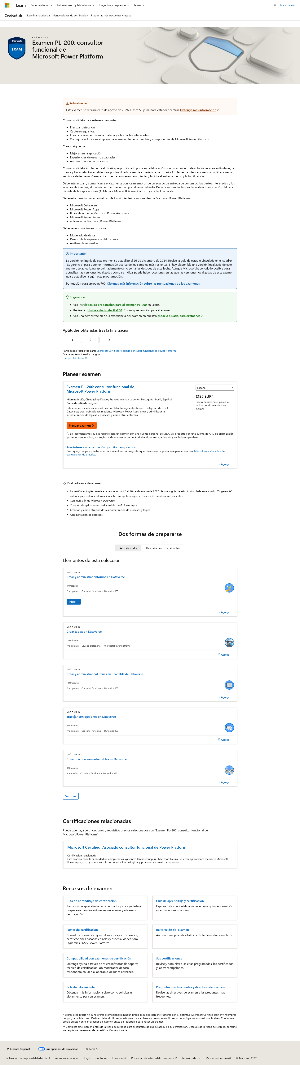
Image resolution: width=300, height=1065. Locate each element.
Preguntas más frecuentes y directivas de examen (190, 987)
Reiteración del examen (172, 930)
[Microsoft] (7, 5)
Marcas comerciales (217, 1058)
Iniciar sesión (287, 5)
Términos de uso (191, 1058)
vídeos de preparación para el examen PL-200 (115, 305)
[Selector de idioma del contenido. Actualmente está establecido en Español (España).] (18, 1049)
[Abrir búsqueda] (275, 5)
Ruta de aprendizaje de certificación (92, 901)
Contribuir (101, 1058)
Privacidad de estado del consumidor (152, 1058)
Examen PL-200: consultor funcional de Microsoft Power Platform (100, 389)
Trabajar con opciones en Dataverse (91, 716)
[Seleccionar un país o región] (215, 388)
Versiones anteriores (66, 1058)
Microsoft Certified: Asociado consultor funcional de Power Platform (136, 350)
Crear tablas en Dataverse (84, 631)
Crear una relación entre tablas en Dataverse (97, 759)
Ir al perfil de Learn (74, 358)
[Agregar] (223, 464)
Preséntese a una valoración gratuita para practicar (102, 447)
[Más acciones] (292, 24)
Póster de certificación (82, 930)
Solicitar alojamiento (81, 987)
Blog (85, 1058)
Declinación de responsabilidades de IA (27, 1058)
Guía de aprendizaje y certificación (180, 901)
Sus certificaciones (169, 958)
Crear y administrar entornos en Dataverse (96, 577)
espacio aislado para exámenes (178, 316)
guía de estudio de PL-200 (104, 310)
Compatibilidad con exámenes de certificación (99, 958)
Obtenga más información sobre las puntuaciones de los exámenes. (154, 283)
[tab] (128, 548)
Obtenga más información (198, 110)
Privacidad (118, 1058)
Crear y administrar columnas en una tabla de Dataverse (105, 674)
